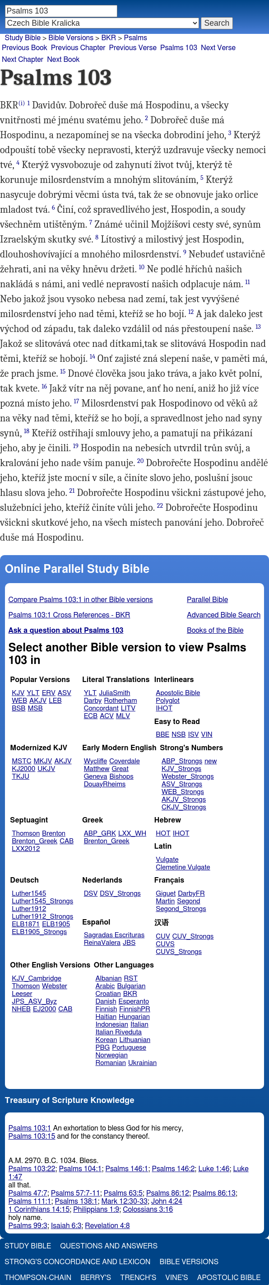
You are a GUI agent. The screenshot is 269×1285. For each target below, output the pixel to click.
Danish (106, 1001)
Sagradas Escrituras (114, 935)
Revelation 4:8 (107, 1225)
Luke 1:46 (213, 1169)
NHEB (21, 1009)
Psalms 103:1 (30, 1128)
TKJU (20, 776)
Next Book (63, 59)
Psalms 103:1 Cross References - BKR (69, 615)
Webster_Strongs (188, 776)
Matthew (97, 769)
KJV (18, 693)
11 (247, 282)
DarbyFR (191, 893)
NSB (179, 734)
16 (44, 386)
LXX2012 (26, 849)
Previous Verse (133, 47)
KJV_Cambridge (36, 978)
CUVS (165, 944)
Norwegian (112, 1055)
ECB (90, 716)
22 (160, 505)
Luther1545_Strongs (42, 901)
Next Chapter (22, 59)
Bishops (121, 776)
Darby (93, 700)
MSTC (21, 761)
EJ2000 (44, 1009)
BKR (108, 38)
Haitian (106, 1017)
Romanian (111, 1063)
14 (92, 356)
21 (72, 491)
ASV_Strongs (182, 784)
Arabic (105, 986)
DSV (91, 893)
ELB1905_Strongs (39, 932)
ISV (193, 734)
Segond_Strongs (181, 909)
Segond (188, 901)
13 (258, 327)
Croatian (108, 994)
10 (142, 267)
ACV (107, 716)
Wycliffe (95, 761)
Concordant (101, 708)
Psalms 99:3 (28, 1225)
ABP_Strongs (182, 761)
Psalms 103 (178, 47)
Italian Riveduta (119, 1032)
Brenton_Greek (34, 841)
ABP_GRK (100, 833)
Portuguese (129, 1047)
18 (26, 431)
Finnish (106, 1009)
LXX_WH (132, 833)
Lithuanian (134, 1040)
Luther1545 (29, 893)
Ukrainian (142, 1063)
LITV (128, 708)
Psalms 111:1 (30, 1201)
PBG (103, 1047)
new (210, 761)
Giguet (166, 893)
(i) (22, 103)
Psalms (135, 38)
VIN (207, 734)
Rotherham (120, 700)
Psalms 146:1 (126, 1169)
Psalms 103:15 (32, 1136)
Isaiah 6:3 (66, 1225)
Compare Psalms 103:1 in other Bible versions (81, 599)
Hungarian (134, 1017)
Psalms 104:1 (80, 1169)
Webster (54, 986)
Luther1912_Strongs (42, 916)
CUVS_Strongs (179, 952)
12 (191, 312)
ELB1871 (26, 924)
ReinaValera (102, 942)
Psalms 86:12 (167, 1193)
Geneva (95, 776)
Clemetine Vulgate (183, 867)
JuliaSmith (114, 693)
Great (120, 769)
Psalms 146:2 (173, 1169)
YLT (33, 693)
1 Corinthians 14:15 (39, 1209)
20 (140, 461)
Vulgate (167, 859)
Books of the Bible (215, 630)
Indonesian (112, 1024)
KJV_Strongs (181, 769)
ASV (64, 693)
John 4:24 (166, 1201)
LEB (55, 700)
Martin (165, 901)
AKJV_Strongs (184, 799)
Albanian (109, 978)
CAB (67, 841)
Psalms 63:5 (123, 1193)
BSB (18, 708)
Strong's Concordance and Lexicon (77, 1262)
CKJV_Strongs (184, 807)
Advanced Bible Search (223, 615)
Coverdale (124, 761)
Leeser (22, 994)
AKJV (37, 700)
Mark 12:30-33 (125, 1201)
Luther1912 (29, 909)
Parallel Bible (207, 599)
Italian (139, 1024)
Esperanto (134, 1001)
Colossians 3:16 (148, 1209)
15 (62, 371)
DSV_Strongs (120, 893)
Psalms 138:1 (76, 1201)
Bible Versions (70, 38)
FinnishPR (134, 1009)
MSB (35, 708)
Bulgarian (131, 986)
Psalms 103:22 (32, 1169)
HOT (163, 833)
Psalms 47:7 (28, 1193)
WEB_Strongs (183, 792)
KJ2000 (23, 769)
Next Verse (218, 47)
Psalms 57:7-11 (75, 1193)
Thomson (26, 833)
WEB (19, 700)
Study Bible (23, 38)
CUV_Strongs (192, 936)
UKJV (46, 769)
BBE (162, 734)
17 (76, 401)
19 (76, 446)
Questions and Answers (109, 1246)
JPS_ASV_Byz (34, 1001)
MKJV (43, 761)
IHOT (164, 708)
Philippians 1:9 (96, 1209)
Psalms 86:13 (214, 1193)
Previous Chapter (78, 47)
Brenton (53, 833)
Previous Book (24, 47)
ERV (49, 693)
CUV (163, 936)
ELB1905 (56, 924)
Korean (106, 1040)
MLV (123, 716)
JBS (129, 942)
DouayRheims (105, 784)
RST (131, 978)
